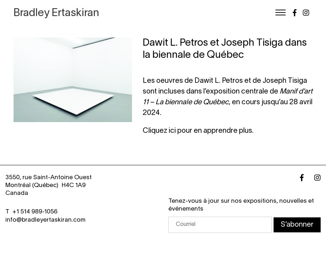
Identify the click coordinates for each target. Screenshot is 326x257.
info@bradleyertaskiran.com (45, 220)
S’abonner (297, 225)
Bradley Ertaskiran (56, 13)
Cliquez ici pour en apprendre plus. (198, 131)
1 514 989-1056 (36, 212)
